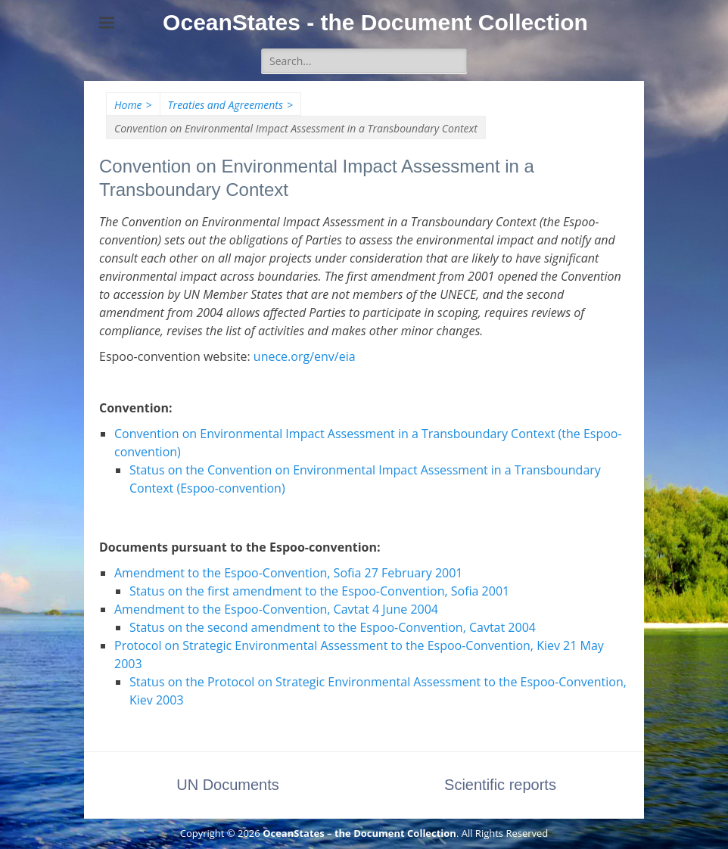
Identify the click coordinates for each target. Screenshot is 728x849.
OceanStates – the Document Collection (359, 833)
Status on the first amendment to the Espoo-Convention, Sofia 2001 (319, 591)
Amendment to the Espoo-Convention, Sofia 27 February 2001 (288, 572)
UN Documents (227, 784)
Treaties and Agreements (230, 105)
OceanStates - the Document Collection (375, 22)
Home (133, 105)
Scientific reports (500, 784)
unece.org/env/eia (305, 356)
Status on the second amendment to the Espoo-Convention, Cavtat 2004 (332, 627)
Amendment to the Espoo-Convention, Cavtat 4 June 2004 (276, 609)
